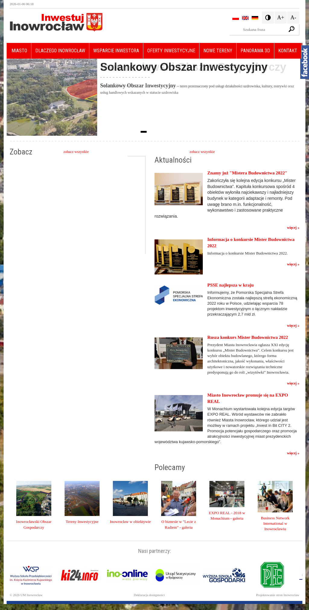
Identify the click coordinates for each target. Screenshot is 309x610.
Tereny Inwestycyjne (82, 521)
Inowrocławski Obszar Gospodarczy (193, 67)
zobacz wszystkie (76, 152)
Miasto (19, 51)
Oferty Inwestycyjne (171, 51)
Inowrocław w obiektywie (130, 521)
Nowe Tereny (217, 51)
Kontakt (287, 51)
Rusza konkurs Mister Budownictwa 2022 (247, 337)
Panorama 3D (255, 51)
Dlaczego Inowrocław (60, 51)
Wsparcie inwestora (116, 51)
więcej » (293, 228)
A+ (280, 18)
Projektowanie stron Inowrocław (277, 595)
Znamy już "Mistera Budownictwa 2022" (247, 172)
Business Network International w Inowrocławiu (275, 523)
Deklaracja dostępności (149, 595)
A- (293, 18)
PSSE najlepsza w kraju (230, 285)
